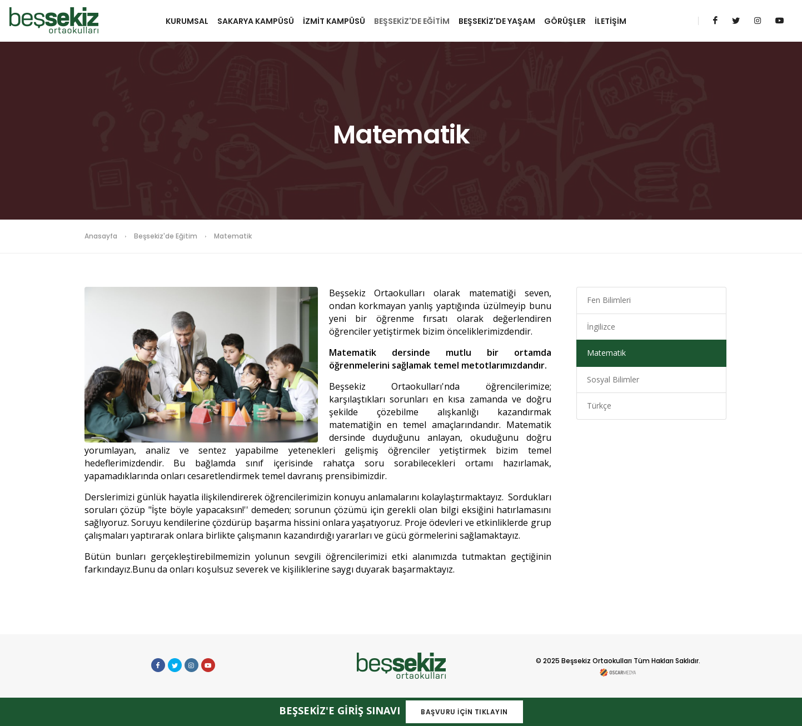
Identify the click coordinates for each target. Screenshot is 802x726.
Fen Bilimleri (609, 300)
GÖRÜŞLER (565, 21)
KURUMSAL (187, 21)
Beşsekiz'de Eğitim (165, 236)
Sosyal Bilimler (613, 379)
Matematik (606, 352)
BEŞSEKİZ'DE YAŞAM (497, 21)
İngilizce (601, 326)
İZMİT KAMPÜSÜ (334, 21)
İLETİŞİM (610, 21)
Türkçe (599, 405)
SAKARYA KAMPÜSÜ (255, 21)
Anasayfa (100, 236)
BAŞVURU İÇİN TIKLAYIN (464, 712)
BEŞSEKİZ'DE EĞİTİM (412, 21)
